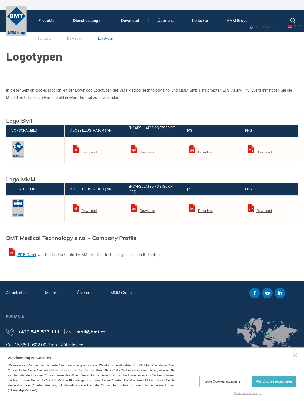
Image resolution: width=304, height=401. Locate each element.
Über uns (166, 20)
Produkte (46, 20)
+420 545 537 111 (39, 331)
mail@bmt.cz (90, 331)
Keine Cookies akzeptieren (223, 381)
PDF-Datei (26, 254)
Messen (51, 292)
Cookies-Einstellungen (248, 393)
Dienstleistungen (87, 20)
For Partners (264, 26)
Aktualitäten (16, 292)
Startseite (44, 38)
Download (130, 20)
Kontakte (200, 20)
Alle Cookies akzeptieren (274, 381)
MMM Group (237, 20)
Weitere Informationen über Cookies (72, 370)
